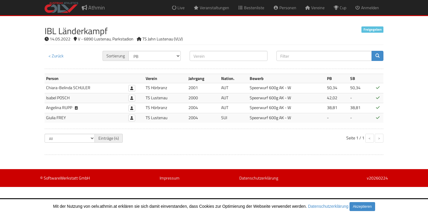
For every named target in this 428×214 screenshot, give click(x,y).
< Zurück (56, 56)
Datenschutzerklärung (328, 206)
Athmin (93, 8)
